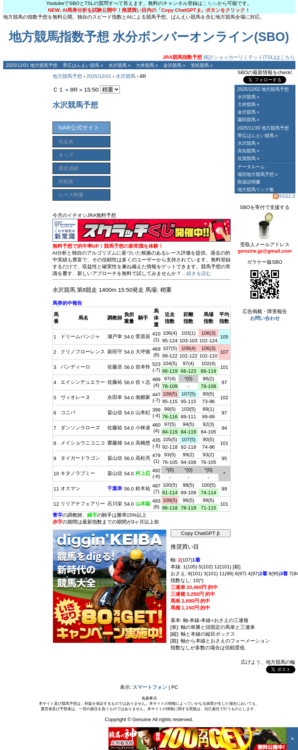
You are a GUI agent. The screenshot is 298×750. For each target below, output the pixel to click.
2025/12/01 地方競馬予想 (31, 65)
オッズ (66, 155)
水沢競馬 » (119, 65)
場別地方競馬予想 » (257, 174)
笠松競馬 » (202, 65)
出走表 (66, 141)
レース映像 (71, 195)
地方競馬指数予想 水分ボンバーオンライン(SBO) (149, 37)
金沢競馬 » (174, 65)
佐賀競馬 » (248, 158)
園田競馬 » (248, 119)
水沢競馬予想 (75, 105)
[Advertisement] (26, 183)
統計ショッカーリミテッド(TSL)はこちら (229, 57)
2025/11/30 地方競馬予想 (263, 128)
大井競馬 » (147, 65)
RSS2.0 (284, 196)
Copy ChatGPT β (200, 533)
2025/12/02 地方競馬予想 (263, 89)
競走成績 (68, 168)
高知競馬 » (248, 150)
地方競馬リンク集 (255, 189)
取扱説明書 (248, 182)
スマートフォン (149, 687)
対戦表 (66, 181)
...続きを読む (196, 273)
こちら (209, 3)
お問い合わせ (265, 318)
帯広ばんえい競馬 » (83, 65)
